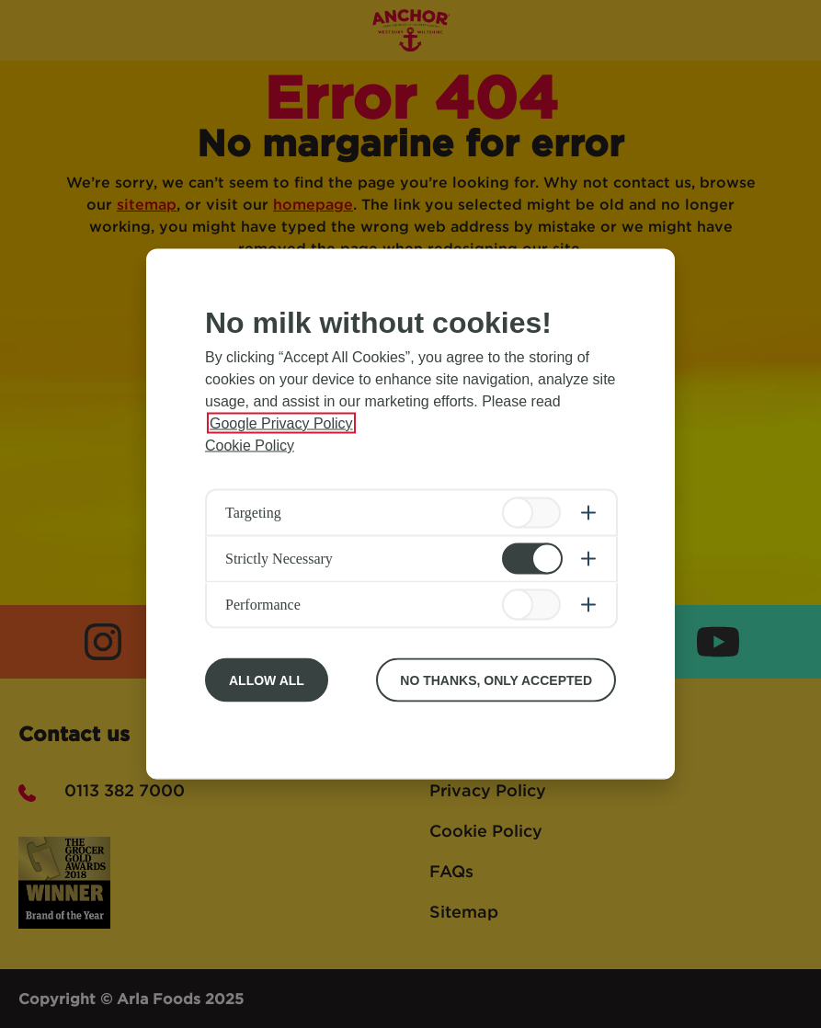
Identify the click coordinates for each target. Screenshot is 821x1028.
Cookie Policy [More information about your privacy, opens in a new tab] (249, 445)
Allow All (266, 680)
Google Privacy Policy (281, 423)
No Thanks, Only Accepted (496, 680)
